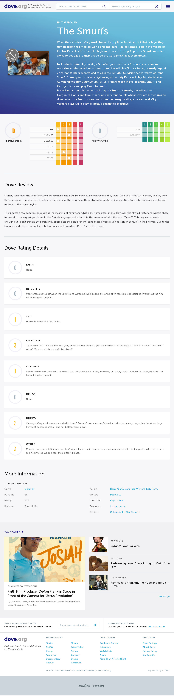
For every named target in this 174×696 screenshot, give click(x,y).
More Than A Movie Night (113, 659)
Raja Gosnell (117, 501)
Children (29, 489)
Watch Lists (106, 651)
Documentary (53, 659)
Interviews (105, 648)
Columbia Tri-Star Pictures (125, 512)
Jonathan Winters (135, 489)
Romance (76, 663)
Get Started (156, 627)
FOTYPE (166, 671)
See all (164, 597)
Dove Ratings (150, 644)
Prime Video (77, 648)
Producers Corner (109, 644)
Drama (74, 659)
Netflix (49, 648)
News (103, 655)
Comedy (75, 655)
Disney (49, 651)
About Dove (149, 648)
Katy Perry (152, 489)
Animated (51, 655)
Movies (49, 644)
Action (74, 651)
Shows (74, 644)
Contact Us (149, 655)
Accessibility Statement (84, 671)
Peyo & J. (115, 495)
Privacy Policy (150, 651)
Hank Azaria (117, 489)
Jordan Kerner (118, 507)
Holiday (50, 663)
